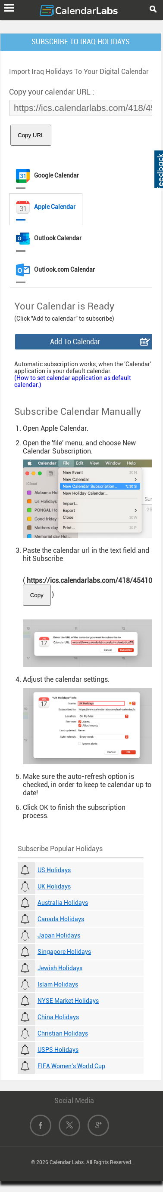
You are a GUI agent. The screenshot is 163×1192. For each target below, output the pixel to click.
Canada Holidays (61, 919)
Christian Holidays (63, 1033)
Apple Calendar (45, 207)
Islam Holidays (58, 984)
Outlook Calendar (49, 238)
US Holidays (54, 870)
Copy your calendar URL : (51, 91)
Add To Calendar (75, 341)
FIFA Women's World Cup (71, 1066)
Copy (37, 595)
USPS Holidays (58, 1049)
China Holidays (58, 1017)
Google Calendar (47, 176)
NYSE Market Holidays (68, 1000)
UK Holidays (54, 886)
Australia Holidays (63, 902)
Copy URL (31, 135)
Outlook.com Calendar (55, 270)
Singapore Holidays (64, 951)
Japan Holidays (59, 935)
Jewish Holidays (60, 968)
